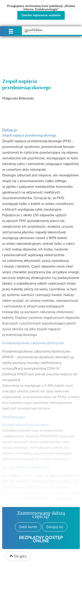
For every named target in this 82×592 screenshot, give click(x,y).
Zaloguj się (54, 527)
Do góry (18, 556)
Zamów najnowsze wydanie (41, 15)
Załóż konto (28, 527)
